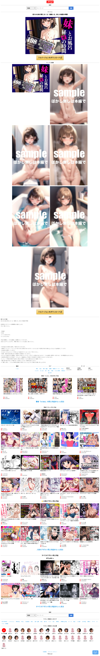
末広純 (60, 638)
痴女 (74, 621)
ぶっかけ (37, 370)
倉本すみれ (35, 638)
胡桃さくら (54, 638)
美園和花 (23, 631)
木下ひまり (66, 631)
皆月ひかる (47, 631)
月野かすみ (47, 638)
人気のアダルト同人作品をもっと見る (50, 549)
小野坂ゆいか (85, 631)
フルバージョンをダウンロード (50, 58)
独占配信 (27, 621)
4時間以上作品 (64, 621)
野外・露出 (45, 368)
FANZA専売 (57, 370)
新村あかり (29, 631)
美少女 (45, 621)
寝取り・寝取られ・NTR (54, 368)
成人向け (50, 372)
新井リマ (91, 638)
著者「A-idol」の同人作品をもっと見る (50, 401)
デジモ (93, 621)
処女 (40, 368)
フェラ (49, 621)
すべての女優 (4, 631)
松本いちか (41, 631)
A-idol (17, 368)
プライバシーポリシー (52, 651)
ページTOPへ (95, 652)
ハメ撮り (79, 621)
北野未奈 (85, 638)
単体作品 (18, 621)
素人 (54, 621)
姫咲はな (91, 631)
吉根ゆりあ (29, 638)
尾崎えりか (4, 646)
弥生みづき (16, 638)
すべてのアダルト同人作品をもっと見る (50, 606)
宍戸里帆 (73, 638)
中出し (62, 368)
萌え (49, 370)
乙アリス (41, 638)
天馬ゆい (54, 631)
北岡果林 (35, 631)
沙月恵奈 (79, 631)
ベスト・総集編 (5, 623)
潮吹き (89, 621)
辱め (37, 368)
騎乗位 (57, 621)
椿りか (16, 631)
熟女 (41, 621)
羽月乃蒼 (73, 631)
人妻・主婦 (36, 621)
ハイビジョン (11, 621)
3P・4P (70, 621)
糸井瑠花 (23, 638)
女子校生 (84, 621)
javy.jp (50, 2)
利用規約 (45, 651)
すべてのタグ (4, 621)
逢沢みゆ (10, 631)
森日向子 (10, 638)
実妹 (52, 370)
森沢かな (4, 638)
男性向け (63, 370)
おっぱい (42, 370)
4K (97, 621)
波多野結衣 (60, 631)
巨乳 (32, 621)
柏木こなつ (66, 638)
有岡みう (79, 638)
